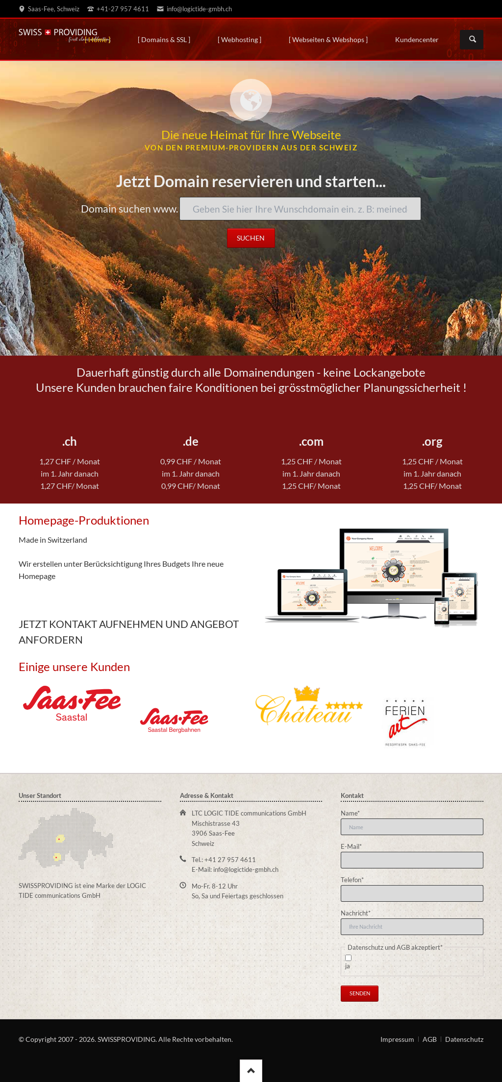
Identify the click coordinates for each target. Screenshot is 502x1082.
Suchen (472, 39)
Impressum (397, 1039)
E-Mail (355, 846)
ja (347, 966)
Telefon (355, 879)
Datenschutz (464, 1039)
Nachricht (356, 912)
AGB (430, 1039)
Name (355, 812)
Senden (360, 993)
